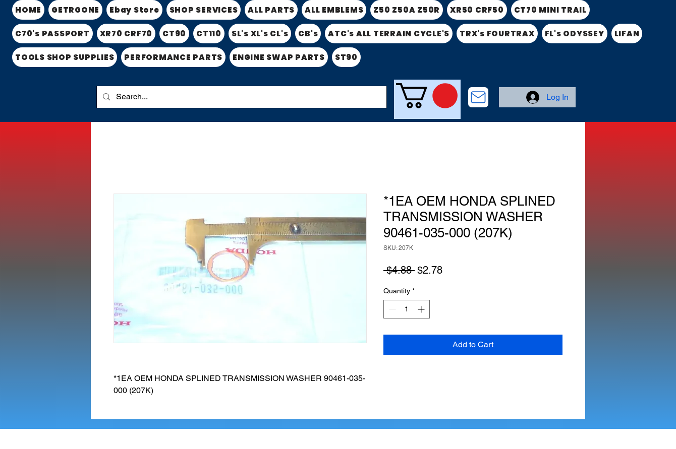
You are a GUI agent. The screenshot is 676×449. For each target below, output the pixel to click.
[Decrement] (391, 309)
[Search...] (240, 97)
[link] (427, 95)
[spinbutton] (407, 309)
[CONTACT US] (478, 97)
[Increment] (422, 309)
